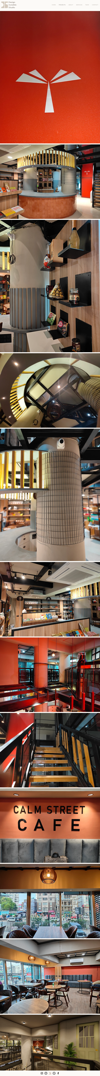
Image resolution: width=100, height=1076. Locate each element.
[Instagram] (41, 1073)
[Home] (50, 1073)
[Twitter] (54, 1073)
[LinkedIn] (45, 1073)
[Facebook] (58, 1073)
